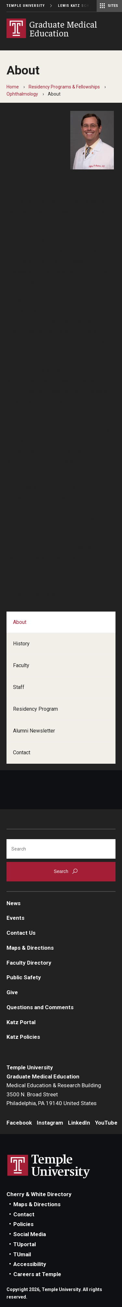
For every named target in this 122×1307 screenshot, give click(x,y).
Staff (18, 687)
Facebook (19, 1122)
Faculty (21, 665)
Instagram (50, 1122)
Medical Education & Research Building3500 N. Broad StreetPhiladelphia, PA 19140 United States (54, 1094)
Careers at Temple (37, 1274)
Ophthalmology (22, 94)
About (19, 622)
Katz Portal (21, 1022)
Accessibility (29, 1264)
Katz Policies (23, 1037)
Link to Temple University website (49, 1167)
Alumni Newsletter (34, 731)
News (13, 903)
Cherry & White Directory (39, 1194)
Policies (23, 1224)
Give (12, 992)
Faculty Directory (29, 962)
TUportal (24, 1244)
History (21, 643)
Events (15, 918)
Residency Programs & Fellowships (64, 86)
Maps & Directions (30, 947)
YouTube (106, 1122)
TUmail (22, 1254)
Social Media (29, 1234)
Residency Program (35, 709)
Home (13, 86)
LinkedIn (79, 1122)
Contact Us (21, 933)
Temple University (26, 6)
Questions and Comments (40, 1007)
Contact (21, 752)
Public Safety (24, 977)
